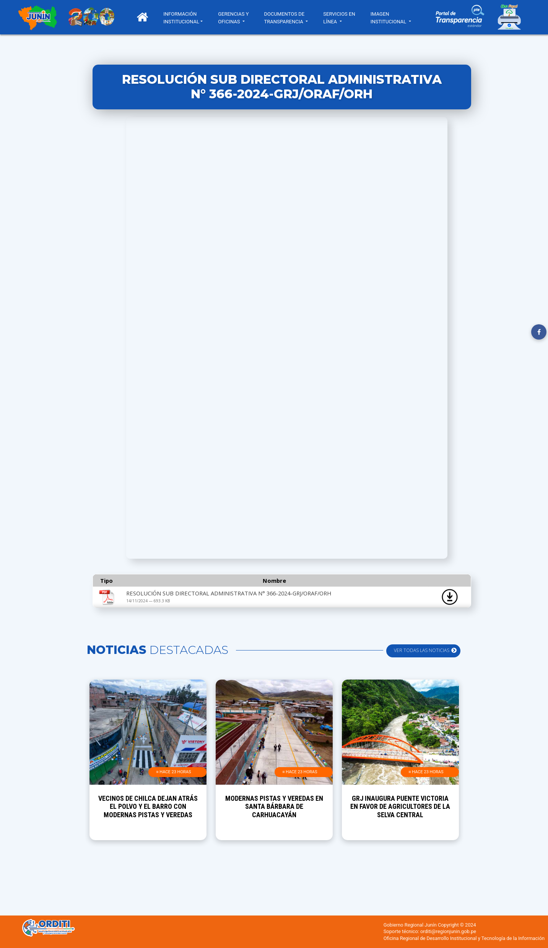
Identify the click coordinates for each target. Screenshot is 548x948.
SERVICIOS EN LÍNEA (341, 17)
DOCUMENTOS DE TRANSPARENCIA (286, 17)
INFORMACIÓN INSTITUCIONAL (183, 17)
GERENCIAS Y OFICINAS (235, 17)
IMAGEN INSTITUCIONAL (390, 17)
